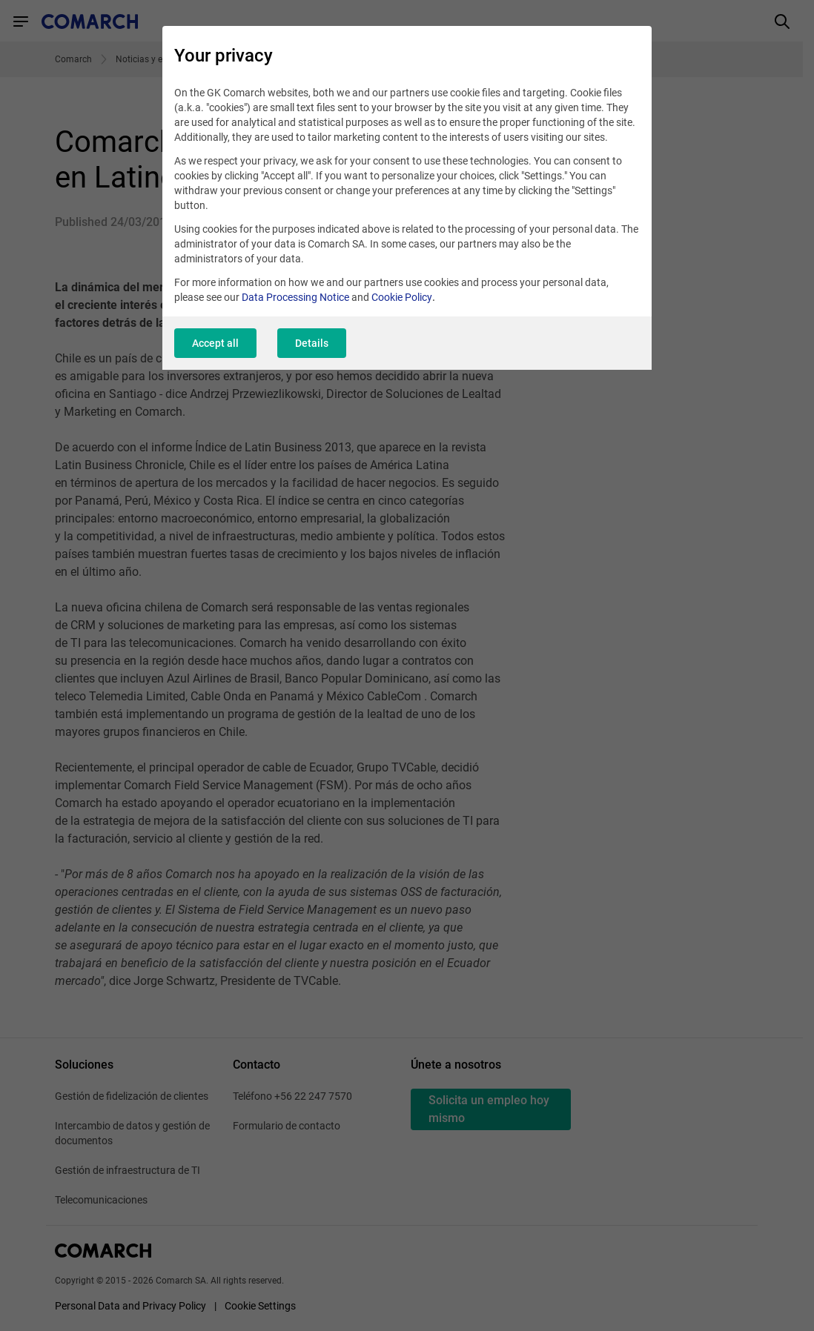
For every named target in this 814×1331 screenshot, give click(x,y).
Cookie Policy (401, 297)
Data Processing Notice (295, 297)
